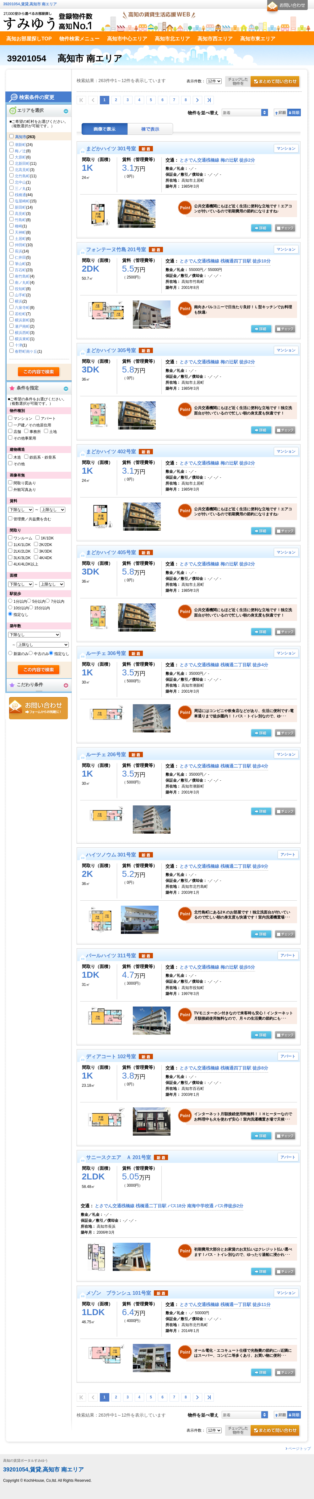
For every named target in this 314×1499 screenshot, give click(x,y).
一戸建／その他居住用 (32, 425)
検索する (39, 372)
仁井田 (20, 257)
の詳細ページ (261, 228)
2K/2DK (45, 545)
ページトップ (299, 1448)
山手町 (20, 295)
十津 (18, 345)
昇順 (280, 112)
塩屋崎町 (22, 201)
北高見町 (22, 170)
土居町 (20, 239)
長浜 (18, 251)
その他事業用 (25, 438)
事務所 (35, 431)
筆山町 (20, 264)
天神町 (20, 232)
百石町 (20, 270)
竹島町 (20, 220)
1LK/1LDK (22, 545)
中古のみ (41, 654)
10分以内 (21, 608)
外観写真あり (25, 489)
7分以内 (57, 601)
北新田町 (22, 163)
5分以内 (39, 601)
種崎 (18, 226)
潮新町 (20, 145)
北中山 (20, 182)
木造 (17, 457)
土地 (53, 431)
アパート (48, 418)
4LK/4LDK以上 (26, 564)
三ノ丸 (20, 188)
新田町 (20, 207)
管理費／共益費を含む (32, 519)
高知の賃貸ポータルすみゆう (25, 1460)
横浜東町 (22, 339)
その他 (19, 464)
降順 (294, 112)
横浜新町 (22, 320)
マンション (23, 418)
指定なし (21, 614)
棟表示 (150, 129)
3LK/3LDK (22, 558)
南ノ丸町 (22, 282)
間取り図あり (25, 483)
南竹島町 (22, 276)
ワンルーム (23, 538)
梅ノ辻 (20, 151)
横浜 (18, 301)
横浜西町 (22, 333)
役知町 (20, 289)
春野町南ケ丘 (26, 351)
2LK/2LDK (22, 551)
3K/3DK (45, 551)
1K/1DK (47, 538)
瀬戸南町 (22, 326)
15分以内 (42, 608)
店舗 (17, 431)
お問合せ (38, 708)
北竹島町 (22, 176)
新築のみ (21, 654)
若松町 (20, 314)
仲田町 (20, 245)
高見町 (20, 213)
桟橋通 (20, 195)
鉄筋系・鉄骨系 (43, 457)
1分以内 (20, 601)
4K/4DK (45, 558)
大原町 (20, 157)
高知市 (20, 137)
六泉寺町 (22, 307)
